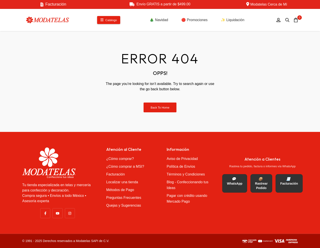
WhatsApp (234, 181)
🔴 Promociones (194, 20)
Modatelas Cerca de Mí (266, 4)
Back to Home (160, 107)
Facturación (53, 4)
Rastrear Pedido (261, 183)
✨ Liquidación (232, 20)
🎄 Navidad (159, 20)
